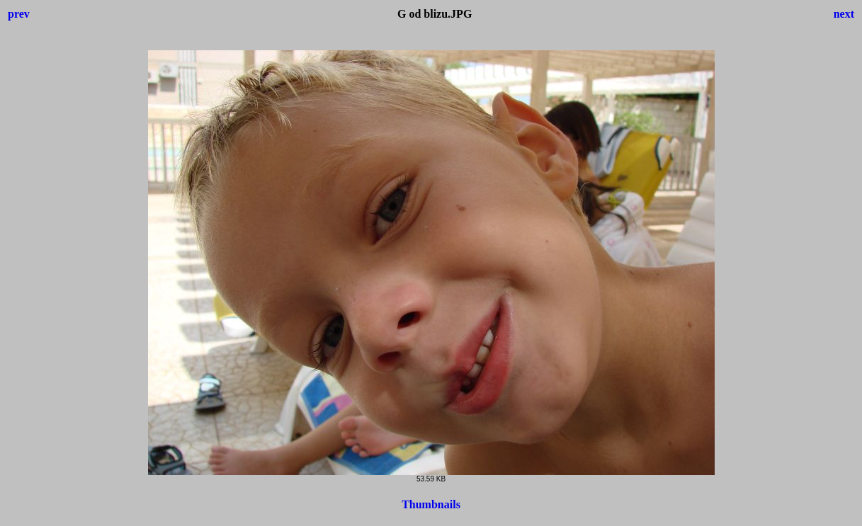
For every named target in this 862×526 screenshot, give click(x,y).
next (844, 14)
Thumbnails (431, 504)
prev (19, 14)
